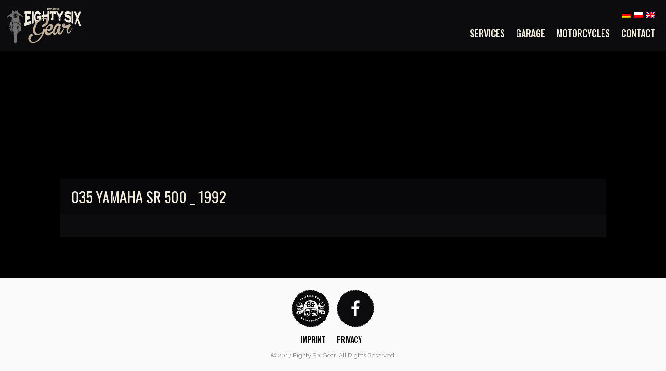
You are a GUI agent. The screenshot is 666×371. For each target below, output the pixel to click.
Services (487, 33)
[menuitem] (490, 33)
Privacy (349, 339)
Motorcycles (583, 33)
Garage (530, 33)
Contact (638, 33)
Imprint (313, 339)
